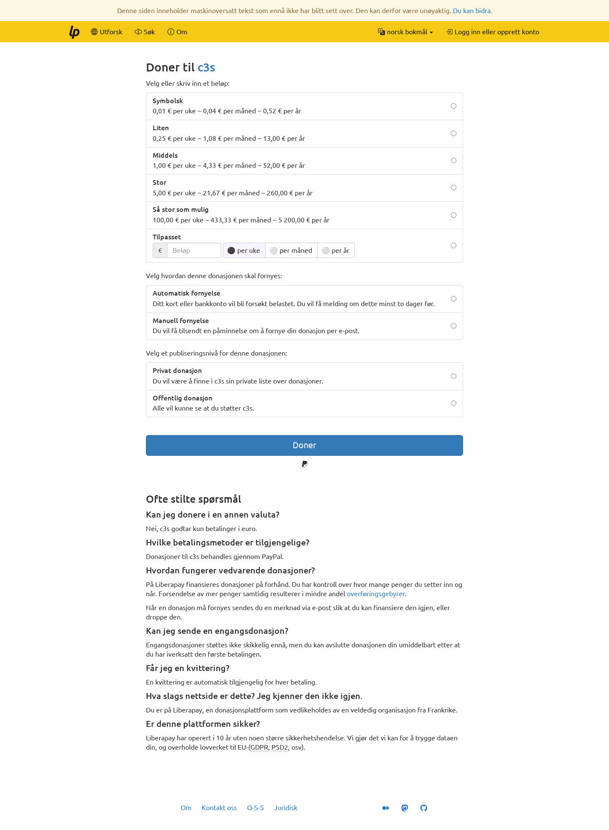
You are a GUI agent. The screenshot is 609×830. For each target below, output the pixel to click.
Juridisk (285, 807)
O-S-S (255, 807)
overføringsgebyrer (376, 593)
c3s (206, 67)
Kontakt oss (219, 807)
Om (186, 807)
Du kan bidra (472, 10)
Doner (304, 445)
